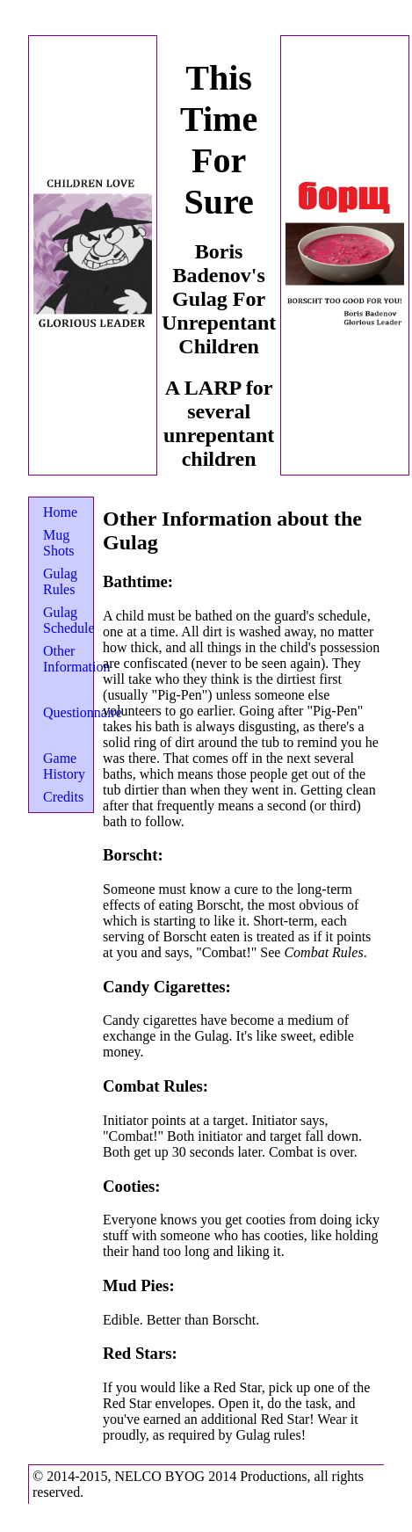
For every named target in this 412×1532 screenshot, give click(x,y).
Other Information (76, 658)
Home (60, 512)
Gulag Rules (60, 581)
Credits (63, 796)
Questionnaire (82, 712)
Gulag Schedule (69, 620)
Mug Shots (59, 542)
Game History (64, 766)
